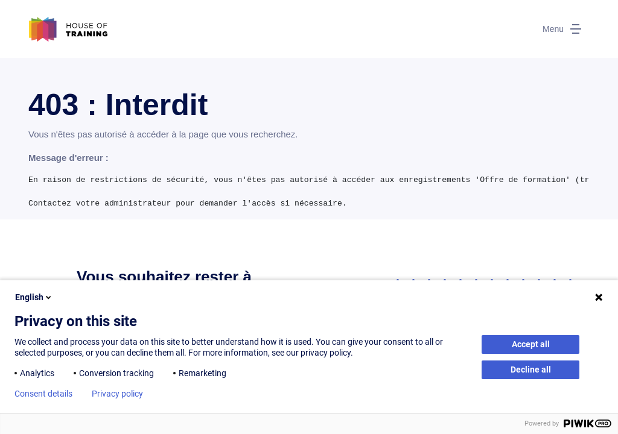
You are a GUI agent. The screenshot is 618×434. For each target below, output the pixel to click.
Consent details (43, 393)
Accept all (531, 344)
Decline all (531, 369)
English (34, 297)
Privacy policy (117, 393)
